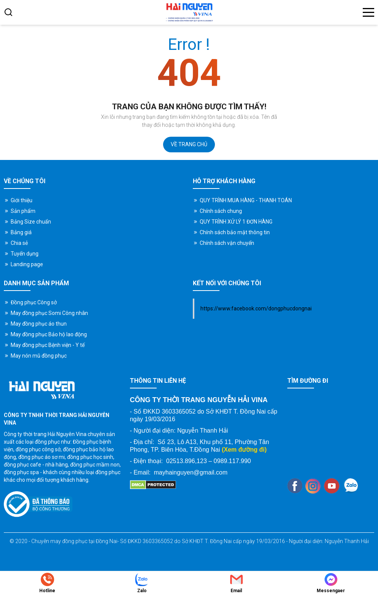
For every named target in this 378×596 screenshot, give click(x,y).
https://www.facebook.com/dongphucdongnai (256, 308)
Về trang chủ (189, 144)
